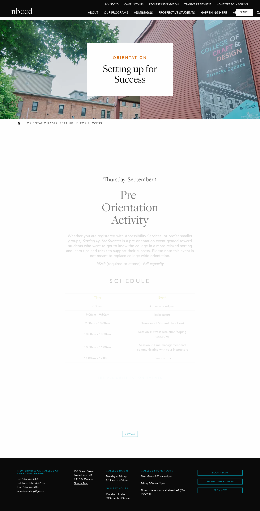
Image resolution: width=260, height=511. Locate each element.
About (81, 12)
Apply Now (230, 12)
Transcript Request (197, 4)
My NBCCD (112, 4)
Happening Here (202, 12)
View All (130, 435)
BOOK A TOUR (220, 473)
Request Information (164, 4)
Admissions (131, 12)
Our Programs (104, 12)
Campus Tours (133, 4)
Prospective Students (165, 12)
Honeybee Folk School (233, 4)
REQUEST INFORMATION (220, 482)
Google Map (81, 483)
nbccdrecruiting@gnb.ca (30, 491)
